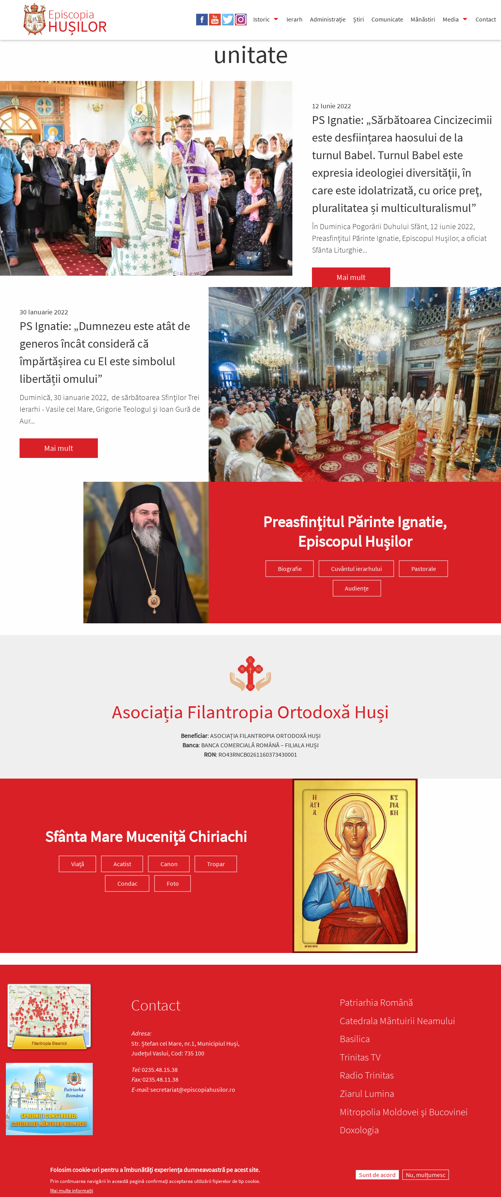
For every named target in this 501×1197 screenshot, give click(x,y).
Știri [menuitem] (358, 19)
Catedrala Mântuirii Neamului (397, 1020)
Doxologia (359, 1129)
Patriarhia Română (376, 1002)
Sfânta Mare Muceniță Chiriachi (146, 836)
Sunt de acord (377, 1175)
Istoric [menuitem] (261, 19)
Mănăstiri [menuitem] (423, 19)
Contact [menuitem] (486, 19)
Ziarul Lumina (367, 1093)
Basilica (355, 1038)
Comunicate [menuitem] (387, 19)
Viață (77, 864)
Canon (169, 864)
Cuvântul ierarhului (356, 568)
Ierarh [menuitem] (295, 19)
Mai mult (351, 277)
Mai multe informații (71, 1190)
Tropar (216, 864)
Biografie (290, 568)
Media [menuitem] (451, 19)
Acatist (122, 864)
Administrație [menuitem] (328, 19)
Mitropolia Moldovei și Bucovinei (404, 1111)
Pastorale (423, 568)
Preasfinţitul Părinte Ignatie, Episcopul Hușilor (355, 531)
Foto (173, 883)
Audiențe (357, 588)
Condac (127, 883)
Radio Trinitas (367, 1075)
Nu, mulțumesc (425, 1175)
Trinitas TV (360, 1057)
